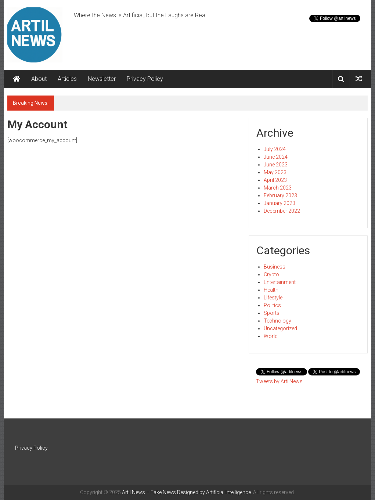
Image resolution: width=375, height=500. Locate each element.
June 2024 (276, 157)
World (271, 336)
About (39, 78)
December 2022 (282, 211)
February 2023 (280, 195)
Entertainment (280, 282)
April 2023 (275, 180)
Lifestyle (273, 298)
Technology (277, 321)
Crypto (271, 274)
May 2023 (275, 172)
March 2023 (278, 188)
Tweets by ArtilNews (279, 381)
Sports (272, 313)
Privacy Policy (145, 78)
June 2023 (276, 165)
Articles (67, 78)
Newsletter (102, 78)
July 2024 (275, 149)
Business (274, 267)
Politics (272, 305)
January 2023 (279, 203)
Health (271, 290)
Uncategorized (280, 328)
